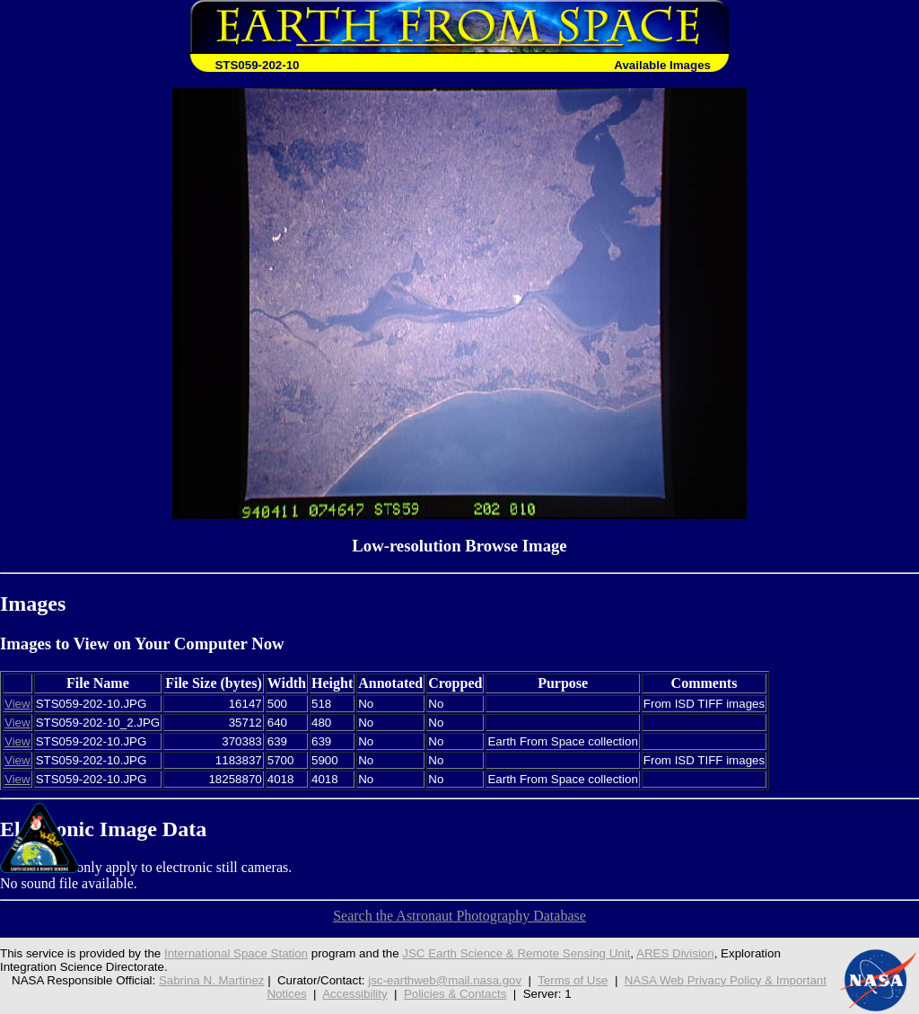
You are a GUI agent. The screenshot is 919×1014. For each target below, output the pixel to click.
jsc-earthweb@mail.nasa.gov (444, 980)
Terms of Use (573, 980)
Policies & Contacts (455, 994)
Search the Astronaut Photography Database (459, 915)
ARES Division (675, 953)
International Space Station (236, 953)
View (17, 703)
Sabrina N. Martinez (212, 980)
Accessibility (354, 994)
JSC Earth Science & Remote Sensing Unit (516, 953)
